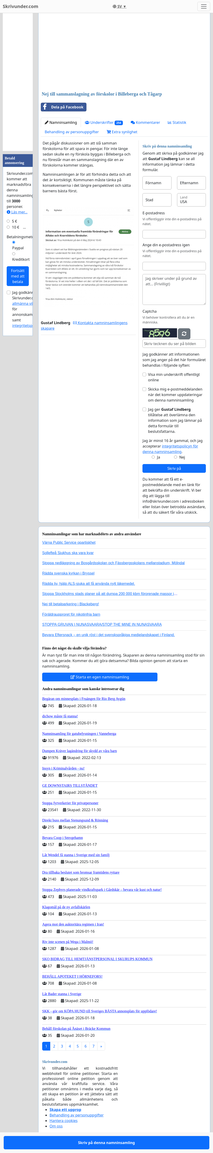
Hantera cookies (63, 1120)
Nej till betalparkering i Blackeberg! (70, 604)
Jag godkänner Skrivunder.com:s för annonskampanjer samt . (28, 309)
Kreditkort (21, 259)
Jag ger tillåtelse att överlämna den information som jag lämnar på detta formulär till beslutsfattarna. (175, 420)
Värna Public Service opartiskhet (68, 542)
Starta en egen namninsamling (100, 677)
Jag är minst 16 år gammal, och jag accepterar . (172, 446)
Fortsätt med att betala (18, 276)
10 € (15, 227)
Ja (158, 457)
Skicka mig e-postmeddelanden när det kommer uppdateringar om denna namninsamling (175, 395)
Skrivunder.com (20, 6)
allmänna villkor (26, 303)
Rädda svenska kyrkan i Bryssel (68, 573)
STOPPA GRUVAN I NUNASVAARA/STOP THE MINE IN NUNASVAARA (102, 624)
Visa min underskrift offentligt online (174, 377)
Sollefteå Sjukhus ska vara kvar (68, 553)
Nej (182, 457)
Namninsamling (61, 122)
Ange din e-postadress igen (166, 244)
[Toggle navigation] (203, 6)
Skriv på (174, 468)
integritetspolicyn (27, 325)
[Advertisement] (124, 52)
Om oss (56, 1126)
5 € (14, 221)
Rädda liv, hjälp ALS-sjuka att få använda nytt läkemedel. (88, 584)
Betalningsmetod (21, 236)
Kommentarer (145, 122)
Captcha (149, 311)
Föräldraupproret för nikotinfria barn (71, 614)
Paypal (18, 247)
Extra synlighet (122, 131)
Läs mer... (17, 212)
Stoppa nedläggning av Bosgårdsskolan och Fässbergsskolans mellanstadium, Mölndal (113, 563)
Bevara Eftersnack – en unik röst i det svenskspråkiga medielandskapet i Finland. (108, 635)
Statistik (177, 122)
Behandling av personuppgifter (72, 131)
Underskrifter (104, 122)
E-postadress (153, 212)
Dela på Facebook (62, 107)
